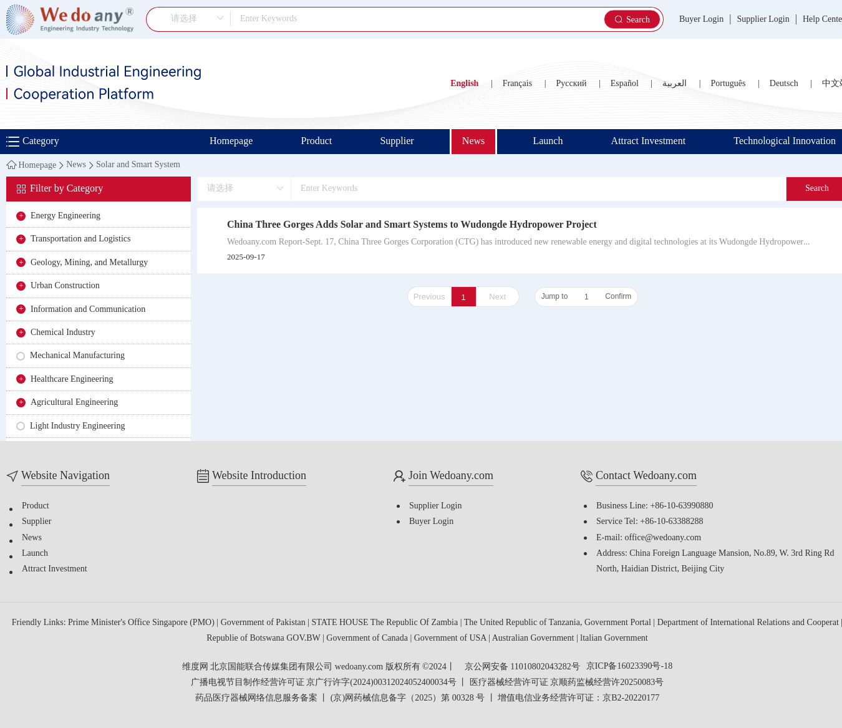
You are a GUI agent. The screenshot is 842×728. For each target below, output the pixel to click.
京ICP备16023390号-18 (629, 666)
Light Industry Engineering (77, 426)
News (473, 141)
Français (517, 84)
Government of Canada (368, 638)
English (464, 84)
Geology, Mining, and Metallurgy (89, 263)
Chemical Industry (63, 332)
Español (625, 84)
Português (727, 84)
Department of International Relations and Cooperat (749, 623)
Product (316, 141)
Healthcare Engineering (72, 379)
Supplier (397, 141)
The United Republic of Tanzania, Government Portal (559, 623)
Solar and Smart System (138, 165)
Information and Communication (88, 309)
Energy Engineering (65, 216)
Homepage (231, 141)
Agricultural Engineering (74, 402)
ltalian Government (613, 638)
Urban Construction (65, 286)
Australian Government (534, 638)
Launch (548, 141)
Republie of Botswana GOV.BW (264, 638)
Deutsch (784, 84)
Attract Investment (648, 141)
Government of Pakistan (264, 623)
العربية (674, 84)
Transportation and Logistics (80, 239)
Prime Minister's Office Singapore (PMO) (142, 623)
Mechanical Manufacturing (77, 356)
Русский (571, 84)
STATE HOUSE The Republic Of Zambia (386, 623)
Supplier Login (763, 19)
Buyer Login (701, 19)
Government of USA (451, 638)
